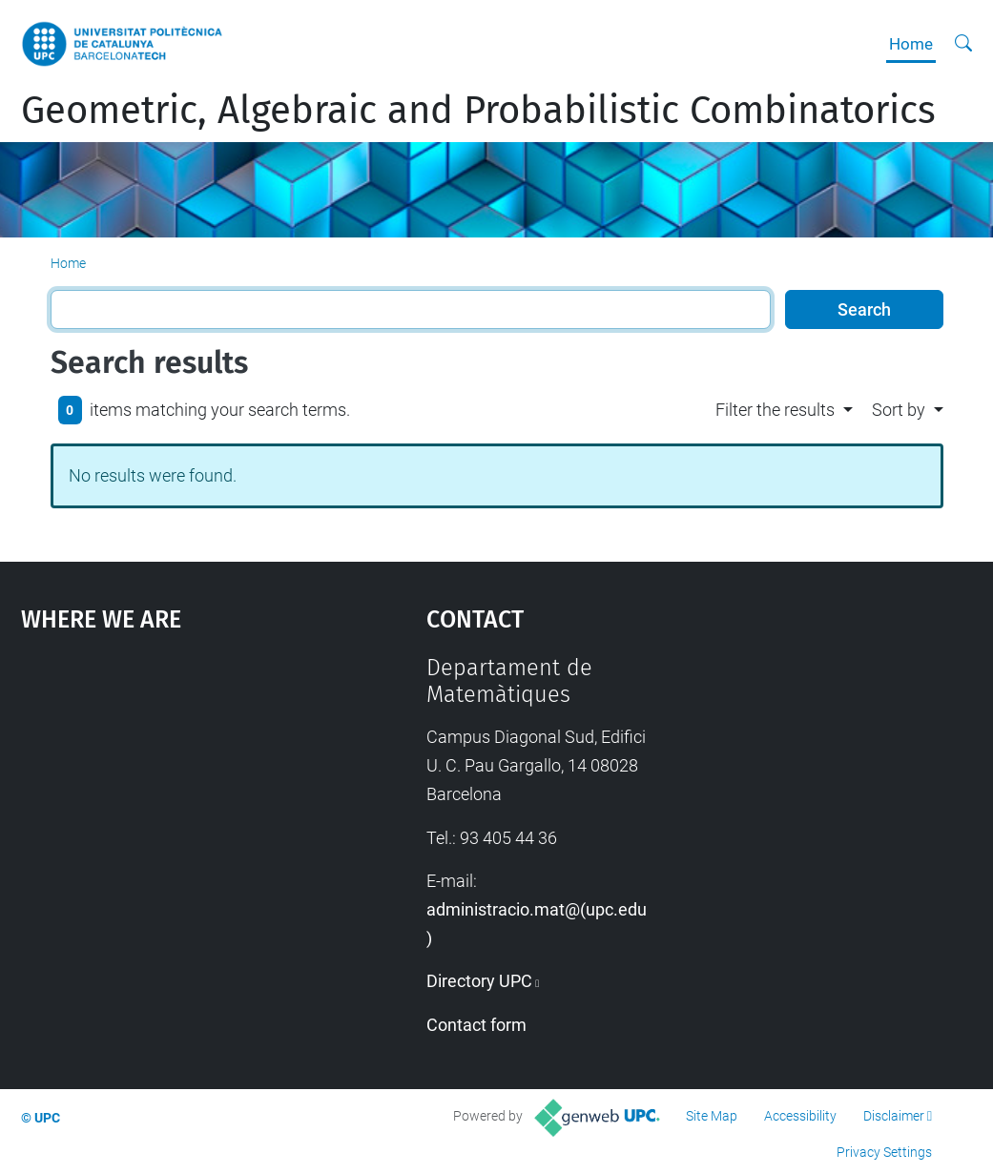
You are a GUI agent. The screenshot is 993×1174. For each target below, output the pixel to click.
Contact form (476, 1025)
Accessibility (800, 1115)
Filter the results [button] (775, 410)
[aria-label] (963, 44)
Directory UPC (479, 981)
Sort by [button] (898, 410)
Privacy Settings (884, 1152)
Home (911, 43)
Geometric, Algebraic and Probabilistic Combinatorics (478, 111)
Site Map (711, 1115)
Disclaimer (893, 1115)
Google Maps (172, 797)
